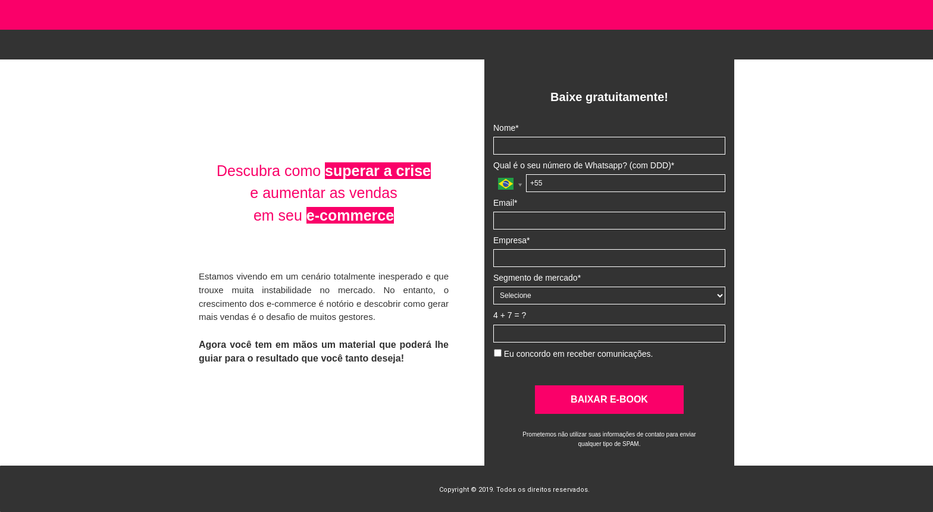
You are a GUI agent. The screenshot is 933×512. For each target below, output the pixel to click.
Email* (505, 203)
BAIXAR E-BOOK (609, 399)
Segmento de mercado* (537, 277)
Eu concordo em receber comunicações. (573, 354)
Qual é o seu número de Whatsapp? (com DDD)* (583, 165)
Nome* (506, 128)
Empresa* (511, 240)
